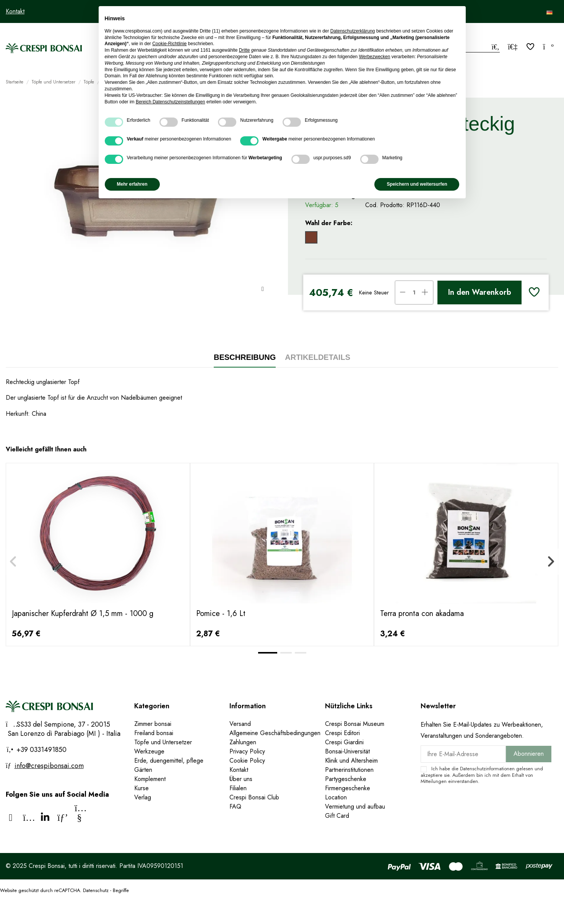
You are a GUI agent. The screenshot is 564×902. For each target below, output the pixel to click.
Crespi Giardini (344, 742)
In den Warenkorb (479, 292)
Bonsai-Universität (347, 751)
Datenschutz (96, 890)
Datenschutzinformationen (487, 768)
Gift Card (337, 815)
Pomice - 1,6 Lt (220, 613)
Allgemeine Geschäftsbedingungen (274, 733)
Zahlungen (242, 742)
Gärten (143, 769)
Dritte (244, 50)
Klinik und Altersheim (351, 760)
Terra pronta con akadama (422, 613)
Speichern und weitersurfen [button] (417, 184)
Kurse (141, 788)
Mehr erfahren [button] (132, 184)
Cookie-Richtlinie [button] (169, 43)
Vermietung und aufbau (355, 806)
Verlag (142, 797)
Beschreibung (245, 357)
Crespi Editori (342, 733)
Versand (240, 723)
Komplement (150, 779)
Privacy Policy (247, 751)
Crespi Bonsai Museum (354, 723)
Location (336, 797)
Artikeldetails (317, 357)
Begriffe (121, 890)
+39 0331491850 (41, 750)
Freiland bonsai (153, 733)
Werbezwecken (374, 56)
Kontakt (15, 11)
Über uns (240, 779)
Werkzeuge (149, 751)
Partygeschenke (345, 779)
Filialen (238, 788)
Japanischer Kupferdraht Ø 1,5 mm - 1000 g (82, 613)
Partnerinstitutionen (349, 769)
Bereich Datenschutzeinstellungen (170, 102)
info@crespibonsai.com (49, 766)
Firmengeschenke (347, 788)
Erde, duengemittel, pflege (168, 760)
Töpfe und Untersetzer (163, 742)
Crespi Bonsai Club (254, 797)
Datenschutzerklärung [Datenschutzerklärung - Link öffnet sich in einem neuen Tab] (352, 31)
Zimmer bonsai (152, 723)
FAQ (235, 806)
